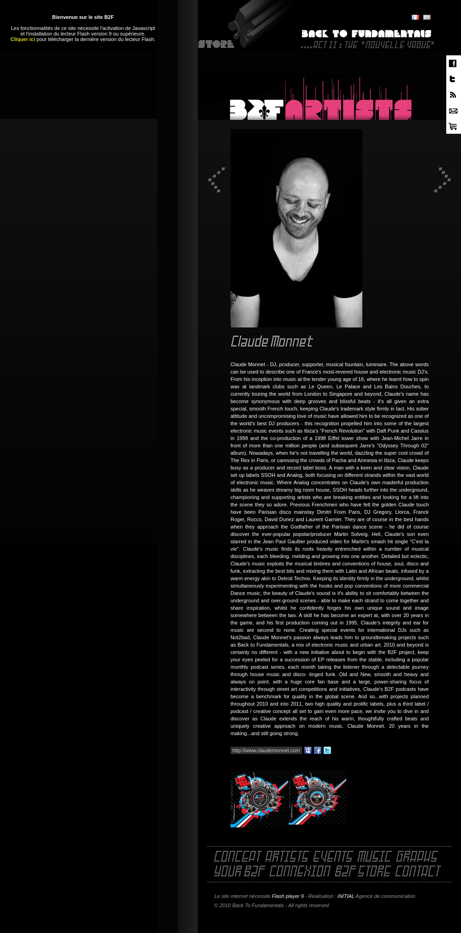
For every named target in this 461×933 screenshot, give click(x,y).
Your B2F (238, 872)
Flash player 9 (288, 896)
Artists (286, 857)
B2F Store (362, 872)
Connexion (299, 872)
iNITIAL (345, 896)
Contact (417, 872)
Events (332, 857)
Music (374, 857)
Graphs (416, 857)
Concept (236, 857)
